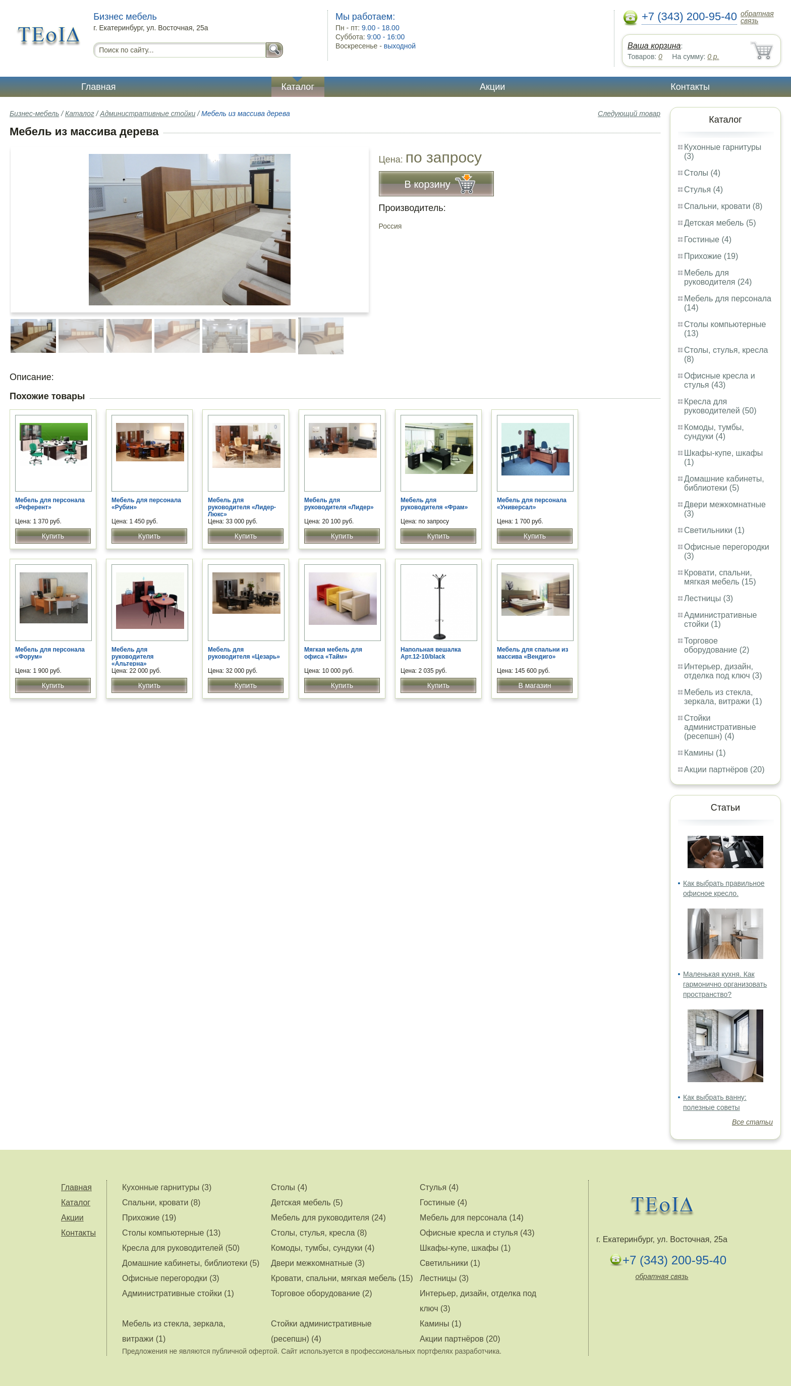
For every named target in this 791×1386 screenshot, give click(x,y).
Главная (98, 87)
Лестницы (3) (708, 598)
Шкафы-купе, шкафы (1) (465, 1248)
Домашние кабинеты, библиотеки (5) (724, 483)
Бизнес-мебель (34, 114)
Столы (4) (702, 173)
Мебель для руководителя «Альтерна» (132, 656)
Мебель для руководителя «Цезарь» (244, 653)
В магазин (534, 685)
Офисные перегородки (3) (170, 1278)
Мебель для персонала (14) (472, 1217)
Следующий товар (629, 114)
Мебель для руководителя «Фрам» (434, 504)
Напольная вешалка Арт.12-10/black (431, 653)
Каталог (297, 87)
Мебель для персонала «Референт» (50, 504)
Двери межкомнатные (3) (318, 1263)
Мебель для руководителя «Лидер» (339, 504)
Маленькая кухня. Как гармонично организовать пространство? (725, 984)
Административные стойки (147, 114)
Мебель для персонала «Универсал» (532, 504)
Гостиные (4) (707, 239)
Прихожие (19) (711, 256)
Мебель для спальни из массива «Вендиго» (532, 653)
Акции (492, 87)
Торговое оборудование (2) (716, 645)
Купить (53, 536)
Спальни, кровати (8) (723, 206)
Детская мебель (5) (720, 223)
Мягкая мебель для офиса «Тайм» (333, 653)
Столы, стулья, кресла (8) (319, 1233)
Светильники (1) (714, 530)
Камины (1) (705, 753)
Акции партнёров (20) (724, 769)
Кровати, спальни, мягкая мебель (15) (720, 577)
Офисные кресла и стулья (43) (719, 380)
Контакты (690, 87)
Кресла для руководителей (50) (720, 406)
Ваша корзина (654, 45)
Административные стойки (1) (720, 619)
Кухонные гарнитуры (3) (166, 1187)
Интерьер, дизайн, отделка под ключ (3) (723, 671)
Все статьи (752, 1122)
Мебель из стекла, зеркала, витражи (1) (723, 697)
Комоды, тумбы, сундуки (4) (714, 432)
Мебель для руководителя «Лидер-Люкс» (242, 507)
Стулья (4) (703, 189)
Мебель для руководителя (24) (718, 277)
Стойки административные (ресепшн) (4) (720, 727)
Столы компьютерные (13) (171, 1233)
